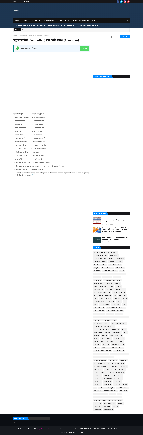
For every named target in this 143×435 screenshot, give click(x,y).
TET (121, 391)
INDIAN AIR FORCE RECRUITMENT (116, 308)
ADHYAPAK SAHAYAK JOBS (101, 252)
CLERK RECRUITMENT (107, 268)
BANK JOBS (112, 262)
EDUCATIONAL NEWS (100, 286)
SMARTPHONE (109, 369)
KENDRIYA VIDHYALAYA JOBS (102, 329)
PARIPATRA (105, 348)
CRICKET (122, 271)
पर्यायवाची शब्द (106, 406)
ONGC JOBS (106, 345)
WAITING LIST (97, 403)
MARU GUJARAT (98, 332)
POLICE (121, 348)
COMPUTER (97, 271)
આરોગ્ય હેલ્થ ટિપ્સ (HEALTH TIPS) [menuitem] (88, 25)
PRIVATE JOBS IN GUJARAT (101, 354)
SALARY (115, 360)
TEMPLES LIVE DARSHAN (110, 391)
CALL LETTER (112, 265)
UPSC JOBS (97, 400)
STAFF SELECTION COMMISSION (115, 372)
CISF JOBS (96, 268)
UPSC (119, 397)
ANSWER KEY (120, 258)
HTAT (124, 305)
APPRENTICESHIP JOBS (100, 262)
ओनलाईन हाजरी (97, 406)
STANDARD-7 (97, 385)
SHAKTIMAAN (123, 366)
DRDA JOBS (108, 283)
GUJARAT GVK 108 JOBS (120, 298)
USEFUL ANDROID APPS (85, 429)
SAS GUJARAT (123, 360)
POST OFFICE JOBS (106, 351)
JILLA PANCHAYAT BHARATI (101, 323)
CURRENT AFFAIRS (120, 274)
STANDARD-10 (108, 375)
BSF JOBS (119, 262)
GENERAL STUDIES (120, 289)
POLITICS (96, 351)
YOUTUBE (120, 403)
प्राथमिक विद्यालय (97, 409)
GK (18, 36)
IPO (95, 320)
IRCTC (100, 320)
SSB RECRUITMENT (120, 369)
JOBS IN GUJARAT (109, 326)
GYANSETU (111, 302)
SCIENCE (110, 363)
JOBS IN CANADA (121, 323)
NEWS (112, 342)
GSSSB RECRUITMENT (105, 298)
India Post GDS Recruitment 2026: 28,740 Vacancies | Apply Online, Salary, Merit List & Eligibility (115, 220)
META (111, 335)
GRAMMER (108, 295)
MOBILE (96, 338)
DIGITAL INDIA (117, 280)
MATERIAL (108, 332)
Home (15, 1)
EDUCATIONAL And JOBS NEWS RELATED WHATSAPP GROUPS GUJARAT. (115, 238)
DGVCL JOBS (107, 280)
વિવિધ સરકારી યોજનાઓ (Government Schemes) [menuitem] (30, 25)
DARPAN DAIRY (107, 277)
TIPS (125, 391)
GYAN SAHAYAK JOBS (100, 302)
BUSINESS (103, 265)
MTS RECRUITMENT (106, 338)
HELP (125, 302)
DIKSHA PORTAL (98, 283)
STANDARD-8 (107, 385)
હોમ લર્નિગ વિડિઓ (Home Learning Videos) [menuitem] (56, 21)
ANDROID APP (98, 258)
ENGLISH (118, 286)
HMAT (95, 305)
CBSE (119, 265)
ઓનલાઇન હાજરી (108, 409)
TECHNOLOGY (98, 391)
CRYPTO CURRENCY (107, 274)
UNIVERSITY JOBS (111, 397)
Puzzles (113, 354)
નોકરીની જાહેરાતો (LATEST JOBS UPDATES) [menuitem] (27, 21)
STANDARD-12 (98, 378)
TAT (95, 388)
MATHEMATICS (117, 332)
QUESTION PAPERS (122, 354)
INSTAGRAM (110, 314)
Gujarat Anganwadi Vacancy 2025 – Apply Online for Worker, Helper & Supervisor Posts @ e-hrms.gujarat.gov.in (115, 230)
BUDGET (96, 265)
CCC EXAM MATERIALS (100, 429)
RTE (110, 360)
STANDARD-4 (97, 381)
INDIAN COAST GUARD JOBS (115, 311)
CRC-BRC (114, 271)
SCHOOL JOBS (102, 363)
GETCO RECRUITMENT (100, 292)
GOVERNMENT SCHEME (119, 292)
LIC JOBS (124, 329)
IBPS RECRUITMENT (99, 308)
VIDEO (104, 400)
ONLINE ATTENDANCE (118, 345)
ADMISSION (114, 252)
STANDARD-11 (118, 375)
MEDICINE (96, 335)
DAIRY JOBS (97, 277)
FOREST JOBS (109, 289)
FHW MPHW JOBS (98, 289)
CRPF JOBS (97, 274)
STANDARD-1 (97, 375)
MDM (125, 332)
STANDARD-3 (118, 378)
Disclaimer (81, 432)
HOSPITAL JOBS (116, 305)
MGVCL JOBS (118, 335)
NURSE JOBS (119, 342)
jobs (113, 323)
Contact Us (74, 429)
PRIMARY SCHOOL (119, 351)
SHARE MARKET (98, 369)
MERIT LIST (104, 335)
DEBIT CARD (117, 277)
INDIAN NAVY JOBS (99, 314)
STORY (125, 385)
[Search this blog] (103, 37)
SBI (95, 363)
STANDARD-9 (117, 385)
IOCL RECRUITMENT (122, 317)
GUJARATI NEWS (112, 429)
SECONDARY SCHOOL (100, 366)
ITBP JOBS (107, 320)
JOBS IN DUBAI (98, 326)
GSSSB (95, 298)
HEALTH (119, 302)
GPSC (95, 295)
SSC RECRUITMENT (99, 372)
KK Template (23, 429)
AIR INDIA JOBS (114, 255)
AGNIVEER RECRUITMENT (100, 255)
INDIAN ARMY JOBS (99, 311)
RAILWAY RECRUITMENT (100, 357)
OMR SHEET (97, 345)
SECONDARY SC (119, 363)
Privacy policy (72, 432)
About (20, 1)
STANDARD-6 (117, 381)
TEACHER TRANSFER (122, 388)
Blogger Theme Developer (44, 429)
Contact (26, 1)
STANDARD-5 (107, 381)
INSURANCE (119, 314)
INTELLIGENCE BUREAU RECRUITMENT (104, 317)
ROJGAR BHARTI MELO (100, 360)
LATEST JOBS (115, 329)
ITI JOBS (114, 320)
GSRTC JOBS (122, 295)
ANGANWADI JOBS (109, 258)
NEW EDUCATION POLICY (101, 342)
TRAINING (112, 394)
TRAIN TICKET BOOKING (100, 394)
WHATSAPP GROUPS (109, 403)
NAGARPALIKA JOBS (119, 338)
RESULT (111, 357)
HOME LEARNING (104, 305)
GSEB (115, 295)
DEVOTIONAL (97, 280)
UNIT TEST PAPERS (99, 397)
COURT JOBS (106, 271)
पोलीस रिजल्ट (115, 406)
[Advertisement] (51, 66)
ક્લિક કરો (84, 48)
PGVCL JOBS (113, 348)
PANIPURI (96, 348)
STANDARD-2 (108, 378)
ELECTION (111, 286)
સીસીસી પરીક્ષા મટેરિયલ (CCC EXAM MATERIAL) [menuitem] (61, 25)
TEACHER (101, 388)
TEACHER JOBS (110, 388)
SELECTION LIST (112, 366)
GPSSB (101, 295)
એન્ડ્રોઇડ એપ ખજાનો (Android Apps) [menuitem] (84, 21)
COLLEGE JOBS (120, 268)
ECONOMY (117, 283)
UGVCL (119, 394)
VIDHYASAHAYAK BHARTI (115, 400)
